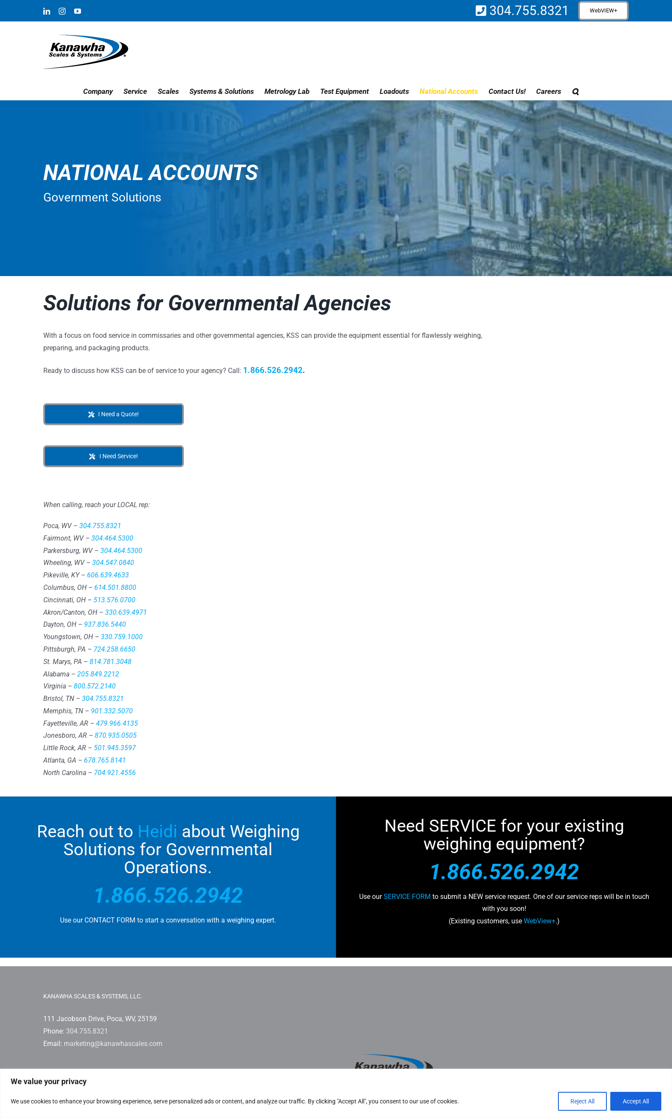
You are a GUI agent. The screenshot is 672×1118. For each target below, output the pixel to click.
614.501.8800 (115, 587)
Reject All (582, 1101)
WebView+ (539, 921)
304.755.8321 (527, 10)
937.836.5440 (105, 624)
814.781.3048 (111, 662)
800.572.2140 (95, 686)
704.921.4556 (115, 773)
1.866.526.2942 (273, 370)
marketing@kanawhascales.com (113, 1044)
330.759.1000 (122, 637)
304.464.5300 (112, 538)
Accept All (636, 1101)
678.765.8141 (105, 760)
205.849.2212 (98, 674)
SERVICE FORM (407, 897)
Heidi (157, 831)
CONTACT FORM (109, 920)
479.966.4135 (117, 723)
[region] (336, 1093)
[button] (575, 91)
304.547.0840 (113, 563)
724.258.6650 (114, 649)
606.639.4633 (108, 575)
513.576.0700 (114, 600)
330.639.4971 (126, 612)
